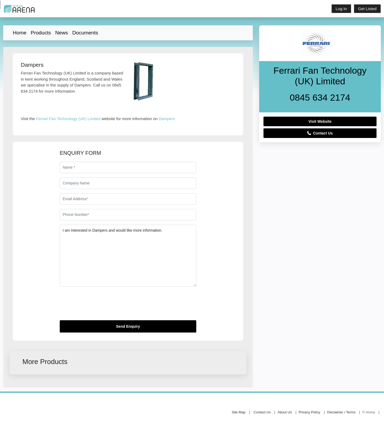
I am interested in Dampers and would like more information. (128, 256)
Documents (85, 32)
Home (19, 32)
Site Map (238, 412)
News (61, 32)
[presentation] (100, 305)
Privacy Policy (309, 412)
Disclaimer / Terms (341, 412)
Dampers (167, 118)
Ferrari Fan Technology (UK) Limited (68, 118)
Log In (341, 8)
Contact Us (320, 133)
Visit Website (320, 121)
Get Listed (367, 8)
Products (41, 32)
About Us (285, 412)
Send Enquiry (128, 326)
